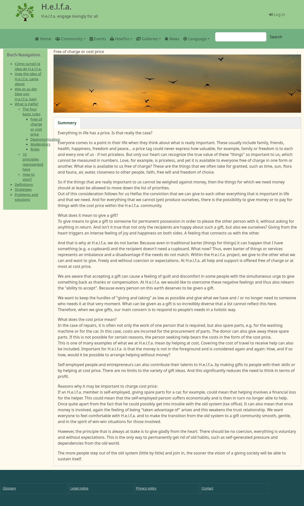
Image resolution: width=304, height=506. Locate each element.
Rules (35, 149)
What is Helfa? (27, 103)
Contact (207, 488)
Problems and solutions (26, 197)
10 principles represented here (33, 162)
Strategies (23, 189)
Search (276, 37)
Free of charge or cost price (36, 127)
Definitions (24, 184)
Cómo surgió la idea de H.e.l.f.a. (28, 66)
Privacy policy (146, 488)
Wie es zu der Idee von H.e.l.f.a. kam (26, 93)
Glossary (9, 488)
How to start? (29, 177)
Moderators (40, 144)
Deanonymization (45, 139)
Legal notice (79, 488)
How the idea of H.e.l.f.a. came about (28, 78)
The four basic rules (32, 111)
